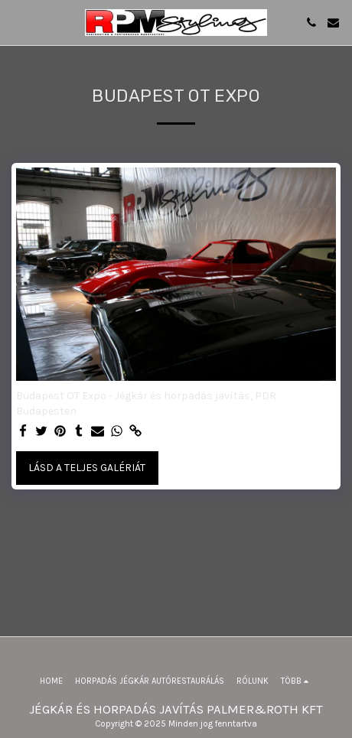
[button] (17, 22)
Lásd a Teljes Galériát (86, 467)
